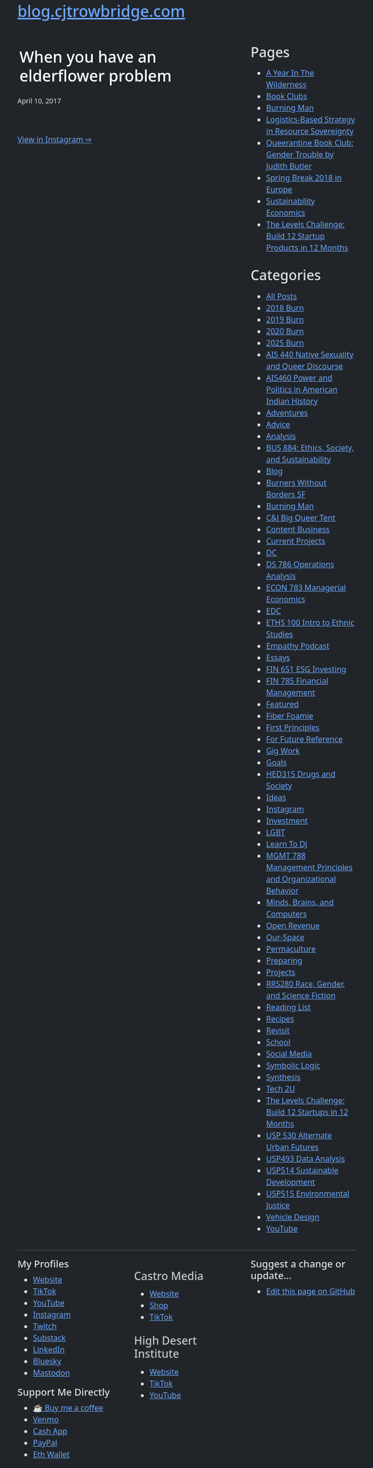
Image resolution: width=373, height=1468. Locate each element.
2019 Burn (285, 319)
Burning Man (290, 107)
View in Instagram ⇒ (54, 139)
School (278, 1042)
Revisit (277, 1030)
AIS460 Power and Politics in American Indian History (302, 389)
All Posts (281, 296)
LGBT (275, 832)
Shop (159, 1305)
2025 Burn (285, 342)
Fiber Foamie (289, 715)
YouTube (282, 1228)
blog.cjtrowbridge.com (101, 10)
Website (47, 1279)
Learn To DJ (286, 844)
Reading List (288, 1007)
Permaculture (291, 949)
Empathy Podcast (297, 646)
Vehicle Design (293, 1217)
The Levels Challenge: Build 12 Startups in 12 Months (307, 1112)
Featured (282, 704)
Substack (49, 1338)
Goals (276, 762)
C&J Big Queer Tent (301, 517)
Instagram (285, 809)
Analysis (281, 436)
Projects (280, 972)
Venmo (46, 1419)
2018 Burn (285, 308)
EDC (273, 611)
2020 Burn (285, 331)
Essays (278, 657)
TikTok (44, 1291)
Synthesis (283, 1077)
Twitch (45, 1326)
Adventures (287, 412)
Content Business (298, 529)
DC (271, 552)
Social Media (289, 1053)
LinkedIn (49, 1349)
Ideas (276, 797)
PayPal (45, 1442)
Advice (278, 424)
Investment (287, 820)
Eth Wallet (51, 1454)
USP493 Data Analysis (305, 1158)
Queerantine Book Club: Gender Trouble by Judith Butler (309, 154)
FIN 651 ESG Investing (306, 669)
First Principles (292, 727)
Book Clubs (286, 96)
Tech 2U (280, 1088)
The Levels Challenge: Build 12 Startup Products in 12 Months (307, 236)
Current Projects (295, 541)
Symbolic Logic (293, 1065)
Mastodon (51, 1372)
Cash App (50, 1431)
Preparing (284, 960)
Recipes (280, 1018)
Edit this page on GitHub (310, 1291)
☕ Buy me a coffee (68, 1407)
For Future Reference (304, 739)
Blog (274, 471)
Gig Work (283, 750)
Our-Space (285, 937)
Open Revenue (293, 925)
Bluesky (47, 1361)
